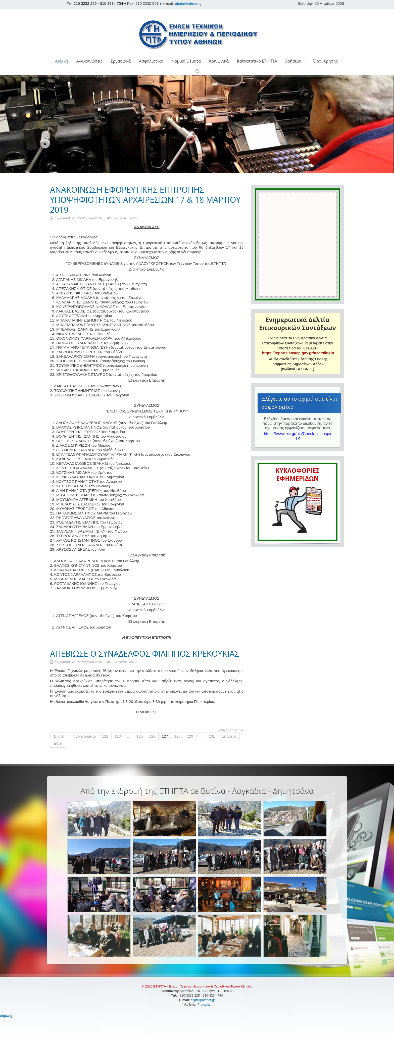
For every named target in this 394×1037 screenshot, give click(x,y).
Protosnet (205, 1004)
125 (139, 736)
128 (177, 736)
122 (105, 736)
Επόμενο (228, 736)
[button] (197, 72)
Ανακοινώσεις (89, 61)
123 (118, 736)
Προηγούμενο (84, 736)
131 (212, 736)
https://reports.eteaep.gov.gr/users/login (298, 353)
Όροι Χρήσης (325, 61)
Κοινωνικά (219, 61)
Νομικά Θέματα (186, 61)
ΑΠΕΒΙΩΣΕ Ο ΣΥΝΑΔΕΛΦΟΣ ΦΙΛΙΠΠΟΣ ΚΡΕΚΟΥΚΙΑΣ (144, 653)
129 (190, 736)
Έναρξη (60, 736)
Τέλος (58, 744)
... (128, 736)
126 (152, 736)
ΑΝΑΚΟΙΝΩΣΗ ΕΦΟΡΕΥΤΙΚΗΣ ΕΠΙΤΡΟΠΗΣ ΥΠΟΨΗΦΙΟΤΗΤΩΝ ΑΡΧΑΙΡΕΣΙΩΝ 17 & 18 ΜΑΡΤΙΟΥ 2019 (145, 199)
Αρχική (61, 61)
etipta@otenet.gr (189, 3)
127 (165, 736)
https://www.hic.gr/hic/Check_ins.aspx (297, 436)
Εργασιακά (121, 61)
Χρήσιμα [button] (295, 61)
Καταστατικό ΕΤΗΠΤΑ (257, 61)
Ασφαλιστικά (151, 61)
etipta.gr (7, 1015)
